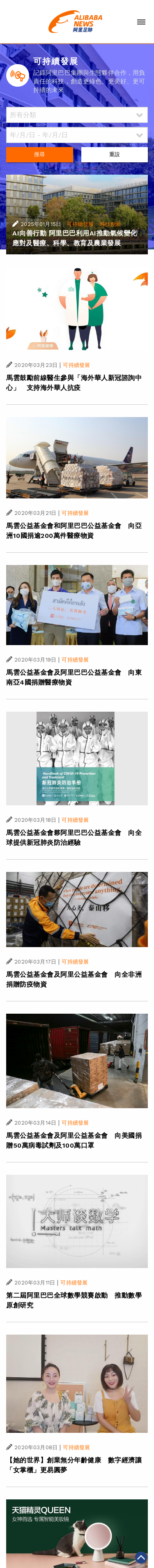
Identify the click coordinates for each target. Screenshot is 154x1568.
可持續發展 (80, 224)
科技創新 (111, 224)
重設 (114, 154)
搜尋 (39, 154)
